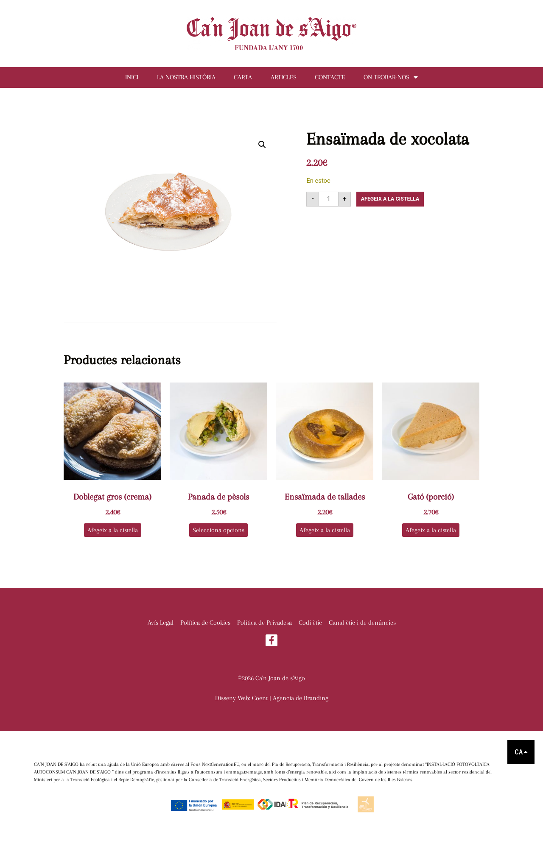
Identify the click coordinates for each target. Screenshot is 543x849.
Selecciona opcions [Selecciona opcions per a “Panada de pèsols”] (218, 535)
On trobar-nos (408, 79)
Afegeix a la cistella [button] (112, 535)
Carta (239, 80)
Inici (114, 80)
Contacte (340, 80)
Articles (287, 80)
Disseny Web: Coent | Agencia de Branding (271, 704)
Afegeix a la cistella (394, 203)
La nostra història (175, 80)
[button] (262, 149)
